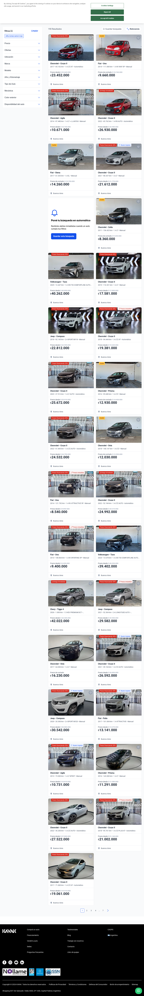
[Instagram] (10, 962)
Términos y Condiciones (77, 984)
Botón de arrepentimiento (119, 984)
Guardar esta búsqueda (63, 236)
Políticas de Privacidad (57, 984)
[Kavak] (6, 3)
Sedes (29, 947)
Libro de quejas (73, 952)
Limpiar (34, 31)
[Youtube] (16, 962)
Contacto (71, 947)
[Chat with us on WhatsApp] (138, 991)
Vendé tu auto (32, 941)
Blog (69, 935)
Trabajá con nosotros (75, 941)
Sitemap (135, 984)
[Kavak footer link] (9, 941)
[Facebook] (4, 962)
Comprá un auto (33, 930)
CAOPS (110, 930)
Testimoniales (72, 930)
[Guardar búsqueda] (112, 29)
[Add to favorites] (91, 38)
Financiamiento (33, 935)
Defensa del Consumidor (98, 984)
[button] (14, 36)
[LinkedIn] (22, 962)
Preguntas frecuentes (35, 952)
